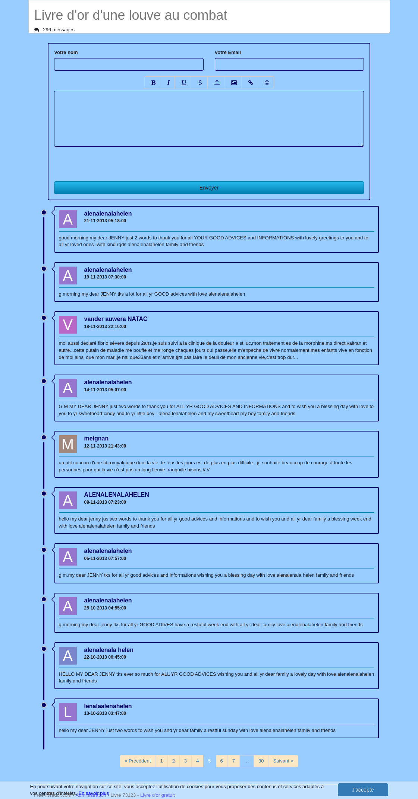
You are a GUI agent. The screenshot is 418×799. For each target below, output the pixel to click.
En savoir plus (94, 793)
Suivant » (283, 761)
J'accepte (363, 790)
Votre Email (228, 52)
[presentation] (110, 161)
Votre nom (66, 52)
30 (261, 761)
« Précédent (138, 761)
